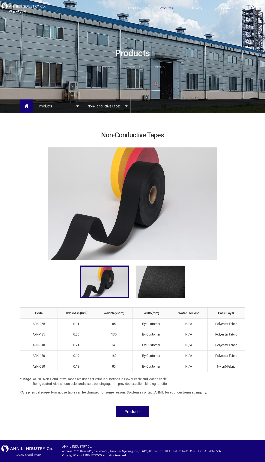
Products (166, 8)
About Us (134, 8)
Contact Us (229, 8)
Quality (197, 8)
